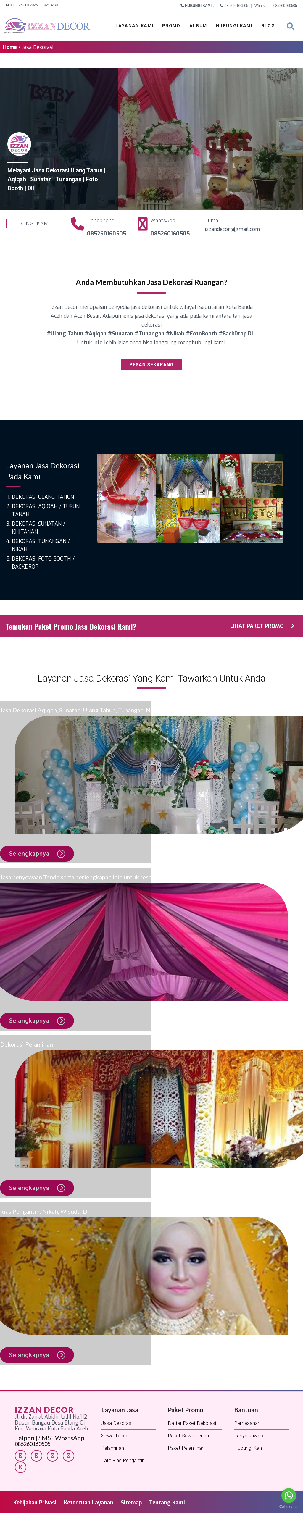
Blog (268, 25)
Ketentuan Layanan (88, 1502)
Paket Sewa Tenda (188, 1435)
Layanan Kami (134, 25)
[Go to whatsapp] (288, 1495)
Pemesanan (247, 1423)
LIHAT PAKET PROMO (262, 626)
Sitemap (131, 1502)
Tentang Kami (167, 1502)
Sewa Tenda (114, 1435)
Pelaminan (112, 1448)
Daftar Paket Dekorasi (192, 1423)
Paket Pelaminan (186, 1448)
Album (198, 25)
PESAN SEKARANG (152, 364)
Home (10, 47)
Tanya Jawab (248, 1435)
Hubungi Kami (234, 25)
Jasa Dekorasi (116, 1423)
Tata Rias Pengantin (123, 1460)
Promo (171, 25)
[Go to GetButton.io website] (288, 1507)
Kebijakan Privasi (35, 1502)
